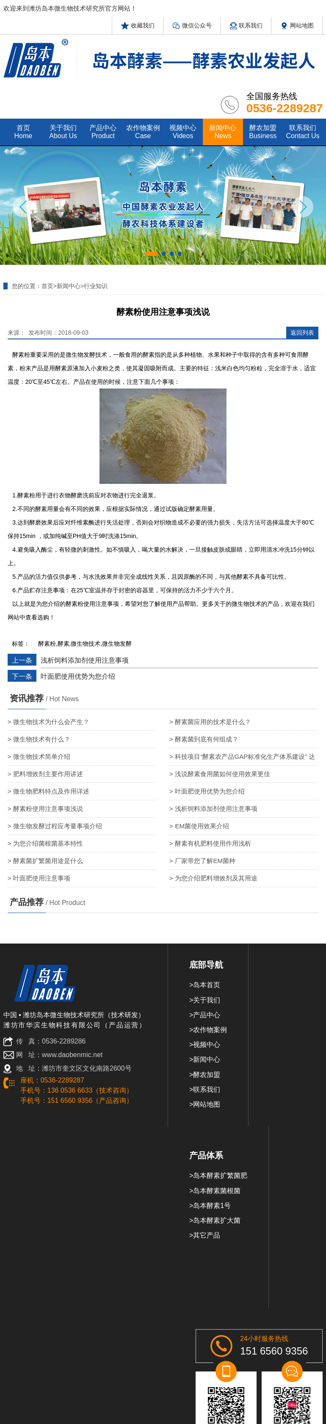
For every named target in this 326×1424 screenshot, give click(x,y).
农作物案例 (210, 1029)
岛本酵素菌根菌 (216, 1190)
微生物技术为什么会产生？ (51, 721)
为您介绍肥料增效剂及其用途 (216, 878)
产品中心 (206, 1015)
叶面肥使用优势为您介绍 (78, 676)
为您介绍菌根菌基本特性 (48, 843)
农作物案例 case (143, 131)
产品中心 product (102, 131)
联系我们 (246, 25)
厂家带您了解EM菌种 (205, 860)
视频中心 (206, 1044)
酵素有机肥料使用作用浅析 (213, 843)
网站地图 (297, 25)
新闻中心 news (222, 131)
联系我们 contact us (302, 131)
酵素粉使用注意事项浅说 (48, 808)
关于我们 (206, 1000)
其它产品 (206, 1235)
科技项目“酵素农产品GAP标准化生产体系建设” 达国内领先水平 (242, 759)
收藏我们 (138, 25)
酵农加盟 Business (262, 131)
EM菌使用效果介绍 (202, 826)
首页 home (23, 131)
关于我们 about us (63, 131)
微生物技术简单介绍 (41, 756)
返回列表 (302, 332)
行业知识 (96, 286)
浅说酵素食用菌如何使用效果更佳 (222, 773)
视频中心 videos (182, 131)
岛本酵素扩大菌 (216, 1220)
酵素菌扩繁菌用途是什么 (48, 860)
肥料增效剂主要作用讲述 (48, 773)
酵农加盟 (206, 1074)
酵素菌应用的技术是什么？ (213, 721)
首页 (47, 286)
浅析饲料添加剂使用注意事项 (85, 660)
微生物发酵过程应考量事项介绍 (57, 826)
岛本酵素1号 (212, 1205)
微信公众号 (192, 25)
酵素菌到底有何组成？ (206, 739)
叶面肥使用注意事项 (41, 878)
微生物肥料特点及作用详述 (51, 791)
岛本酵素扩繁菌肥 (220, 1175)
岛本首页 (206, 984)
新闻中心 (68, 286)
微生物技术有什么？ (41, 739)
